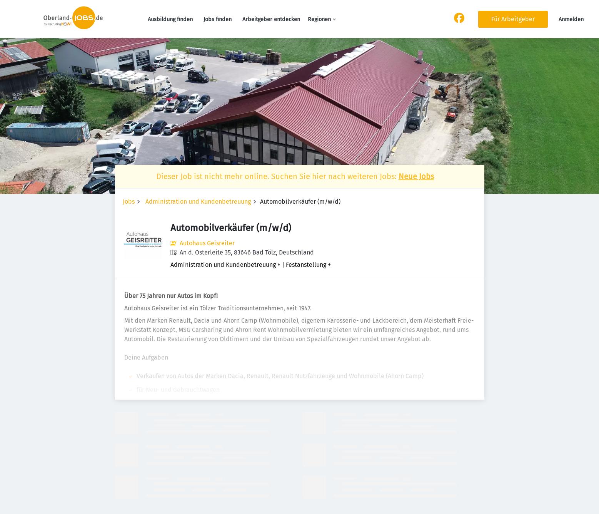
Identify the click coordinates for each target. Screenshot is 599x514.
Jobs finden (218, 19)
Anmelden (571, 19)
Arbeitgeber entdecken (271, 19)
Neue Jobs (416, 176)
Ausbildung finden (170, 19)
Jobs (129, 201)
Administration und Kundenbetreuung (198, 201)
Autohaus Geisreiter (207, 243)
